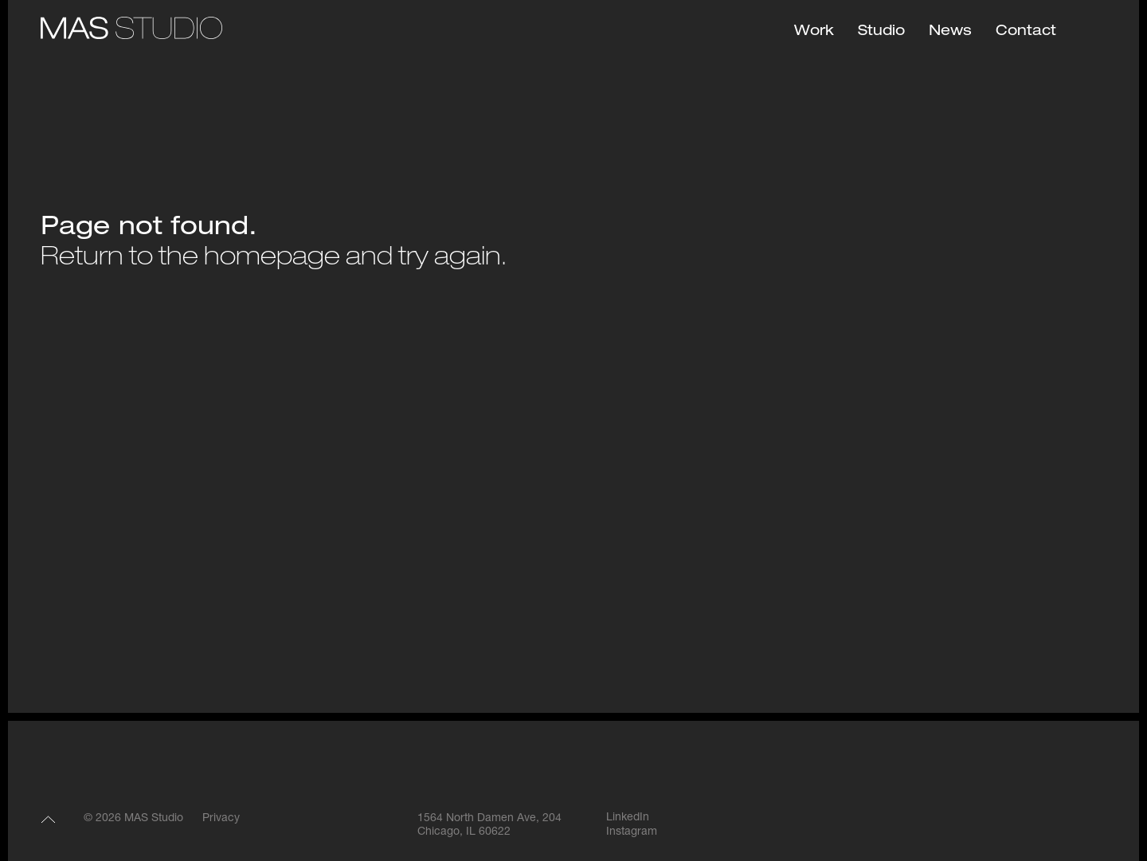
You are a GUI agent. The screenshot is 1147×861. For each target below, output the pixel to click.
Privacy (221, 818)
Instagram (631, 832)
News (950, 32)
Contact (1026, 32)
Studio (881, 32)
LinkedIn (627, 818)
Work (814, 32)
